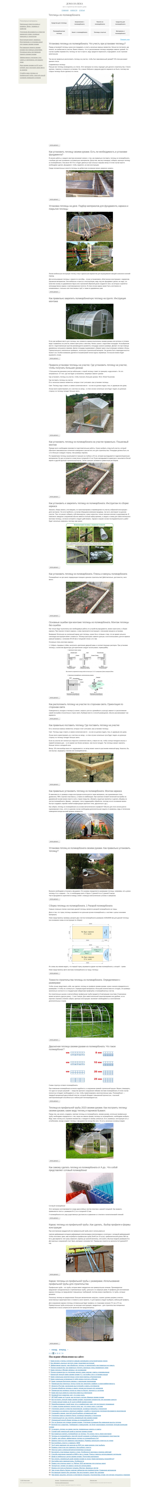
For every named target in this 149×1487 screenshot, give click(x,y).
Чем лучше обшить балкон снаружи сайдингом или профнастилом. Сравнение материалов (83, 1470)
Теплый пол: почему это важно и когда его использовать (71, 1465)
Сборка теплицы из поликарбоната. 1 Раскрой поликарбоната (80, 905)
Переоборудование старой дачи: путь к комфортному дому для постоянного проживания (82, 1404)
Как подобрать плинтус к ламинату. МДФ (65, 1443)
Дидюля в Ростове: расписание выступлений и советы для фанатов (75, 1386)
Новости (73, 10)
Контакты (57, 1480)
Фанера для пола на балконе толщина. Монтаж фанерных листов (74, 1468)
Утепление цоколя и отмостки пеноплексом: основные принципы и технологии (79, 1409)
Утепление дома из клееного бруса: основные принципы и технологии (76, 1415)
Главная (65, 10)
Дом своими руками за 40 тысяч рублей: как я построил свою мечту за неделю (32, 68)
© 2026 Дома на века (25, 1480)
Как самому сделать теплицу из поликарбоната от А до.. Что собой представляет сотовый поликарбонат (83, 1169)
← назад (53, 1349)
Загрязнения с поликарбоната (79, 23)
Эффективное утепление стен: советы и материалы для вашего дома (31, 60)
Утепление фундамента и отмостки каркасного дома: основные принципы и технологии (32, 34)
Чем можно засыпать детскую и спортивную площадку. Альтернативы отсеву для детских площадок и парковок (90, 1475)
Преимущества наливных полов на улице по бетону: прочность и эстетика (77, 1390)
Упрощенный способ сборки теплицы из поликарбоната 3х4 (72, 1420)
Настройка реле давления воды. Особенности (67, 1461)
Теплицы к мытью (100, 32)
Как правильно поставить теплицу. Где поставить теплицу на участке (84, 725)
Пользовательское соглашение (67, 1480)
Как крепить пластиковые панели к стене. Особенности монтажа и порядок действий (81, 1452)
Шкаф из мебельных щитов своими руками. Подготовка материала (75, 1456)
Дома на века (74, 3)
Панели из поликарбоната (100, 23)
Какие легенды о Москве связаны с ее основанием (68, 1370)
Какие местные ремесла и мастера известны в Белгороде (71, 1393)
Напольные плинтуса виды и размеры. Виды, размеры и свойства (30, 26)
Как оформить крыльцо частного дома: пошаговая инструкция (72, 1363)
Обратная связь (93, 1480)
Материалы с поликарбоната (120, 32)
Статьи (82, 10)
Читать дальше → (54, 145)
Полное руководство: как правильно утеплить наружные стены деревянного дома (79, 1368)
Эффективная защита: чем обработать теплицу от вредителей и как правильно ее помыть (83, 1365)
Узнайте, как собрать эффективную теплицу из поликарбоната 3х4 (75, 1438)
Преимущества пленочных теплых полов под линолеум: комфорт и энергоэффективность (83, 1383)
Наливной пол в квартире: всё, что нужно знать (68, 1395)
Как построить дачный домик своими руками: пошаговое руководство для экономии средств (84, 1399)
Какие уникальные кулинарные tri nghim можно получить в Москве (74, 1379)
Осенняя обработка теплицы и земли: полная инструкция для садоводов (77, 1388)
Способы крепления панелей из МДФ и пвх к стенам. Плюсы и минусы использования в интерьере (86, 1454)
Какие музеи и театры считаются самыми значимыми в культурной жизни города (79, 1361)
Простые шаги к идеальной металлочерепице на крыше (71, 1450)
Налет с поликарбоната (79, 32)
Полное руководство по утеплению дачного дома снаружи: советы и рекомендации (80, 1372)
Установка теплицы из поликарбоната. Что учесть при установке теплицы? (87, 43)
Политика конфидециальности (62, 1482)
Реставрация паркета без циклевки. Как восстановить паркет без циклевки (77, 1472)
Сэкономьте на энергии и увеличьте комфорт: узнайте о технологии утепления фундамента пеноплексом (88, 1411)
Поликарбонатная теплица (59, 32)
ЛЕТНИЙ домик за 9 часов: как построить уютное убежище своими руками (77, 1397)
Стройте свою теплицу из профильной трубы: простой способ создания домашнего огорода (32, 75)
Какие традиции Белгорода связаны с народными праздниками (73, 1381)
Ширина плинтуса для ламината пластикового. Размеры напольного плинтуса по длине (82, 1440)
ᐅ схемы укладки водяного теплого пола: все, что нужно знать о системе (77, 1406)
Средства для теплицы (59, 23)
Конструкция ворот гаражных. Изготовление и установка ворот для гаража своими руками (31, 42)
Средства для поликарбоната (120, 23)
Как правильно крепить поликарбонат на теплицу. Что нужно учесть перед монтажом (81, 1434)
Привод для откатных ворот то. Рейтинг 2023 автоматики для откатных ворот (78, 1463)
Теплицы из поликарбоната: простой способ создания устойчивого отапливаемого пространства (85, 1436)
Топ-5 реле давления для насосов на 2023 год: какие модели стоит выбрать (78, 1445)
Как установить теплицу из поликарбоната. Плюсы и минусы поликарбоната (88, 573)
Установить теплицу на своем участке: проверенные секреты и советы (76, 1429)
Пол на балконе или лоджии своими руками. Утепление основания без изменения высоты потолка (86, 1422)
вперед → (64, 1349)
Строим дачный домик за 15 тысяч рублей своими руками (71, 1402)
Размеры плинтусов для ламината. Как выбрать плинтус (71, 1447)
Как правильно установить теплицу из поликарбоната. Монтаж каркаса (85, 791)
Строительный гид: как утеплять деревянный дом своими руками (74, 1418)
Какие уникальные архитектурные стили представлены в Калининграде (76, 1377)
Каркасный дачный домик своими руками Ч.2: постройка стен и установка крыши (79, 1374)
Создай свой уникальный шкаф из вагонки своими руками (71, 1431)
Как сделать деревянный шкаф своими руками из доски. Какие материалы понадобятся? (82, 1459)
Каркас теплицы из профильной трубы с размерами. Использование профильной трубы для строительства (84, 1282)
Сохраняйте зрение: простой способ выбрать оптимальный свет (74, 1413)
